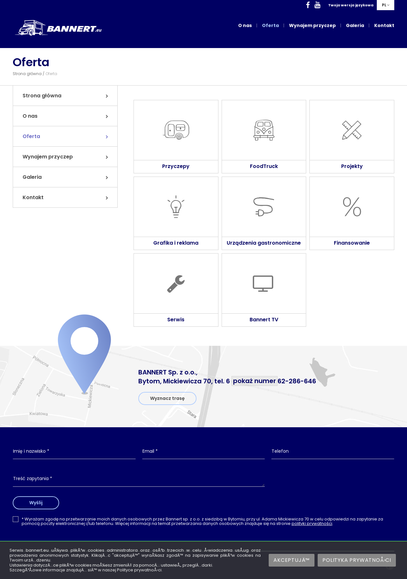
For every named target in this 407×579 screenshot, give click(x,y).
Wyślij (36, 502)
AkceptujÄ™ (291, 560)
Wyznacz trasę (167, 398)
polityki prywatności (312, 523)
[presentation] (333, 483)
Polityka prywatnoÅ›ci (356, 560)
